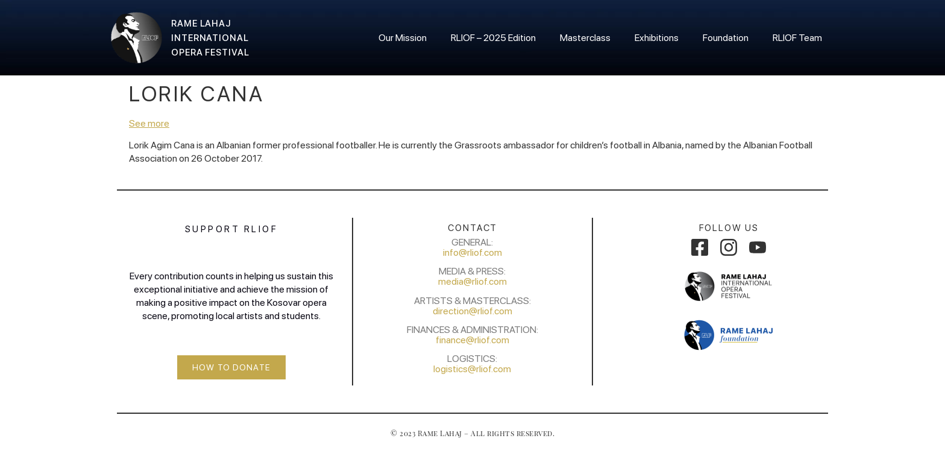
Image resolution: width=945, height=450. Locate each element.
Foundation (726, 37)
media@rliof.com (472, 281)
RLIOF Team (797, 37)
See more (149, 123)
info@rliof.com (472, 252)
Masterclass (585, 37)
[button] (231, 367)
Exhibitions (657, 37)
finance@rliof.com (472, 340)
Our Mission (402, 37)
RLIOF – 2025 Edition (493, 37)
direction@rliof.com (472, 311)
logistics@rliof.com (472, 369)
